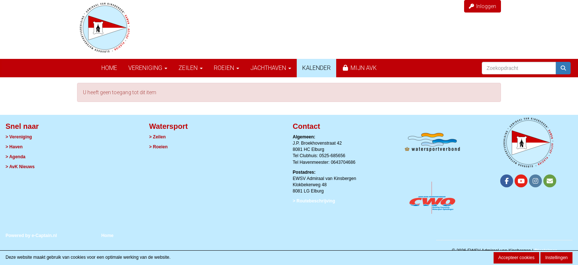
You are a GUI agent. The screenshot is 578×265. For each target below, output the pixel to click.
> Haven (14, 146)
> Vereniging (19, 136)
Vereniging (147, 67)
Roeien (226, 67)
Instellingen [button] (556, 257)
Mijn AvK (359, 67)
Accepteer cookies (516, 257)
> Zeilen (157, 136)
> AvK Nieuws (20, 166)
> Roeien (158, 146)
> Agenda (15, 156)
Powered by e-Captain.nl (31, 235)
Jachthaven (270, 67)
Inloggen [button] (482, 6)
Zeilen (190, 67)
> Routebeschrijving (314, 201)
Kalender (316, 67)
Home (109, 67)
